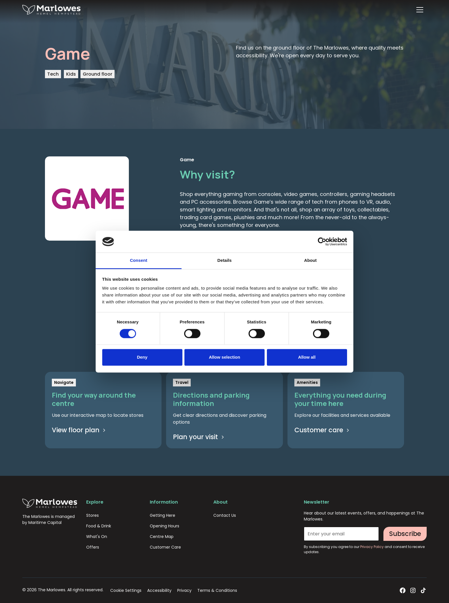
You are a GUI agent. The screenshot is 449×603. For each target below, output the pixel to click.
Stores (92, 515)
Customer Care (165, 547)
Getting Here (162, 515)
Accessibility (159, 590)
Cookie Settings (125, 590)
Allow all (307, 357)
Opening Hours (164, 526)
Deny (142, 357)
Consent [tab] (138, 260)
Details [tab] (224, 260)
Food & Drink (98, 526)
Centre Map (162, 536)
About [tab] (310, 260)
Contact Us (224, 515)
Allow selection (224, 357)
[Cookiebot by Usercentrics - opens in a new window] (322, 241)
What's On (96, 536)
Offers (92, 547)
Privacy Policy (372, 546)
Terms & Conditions (217, 590)
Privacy (184, 590)
